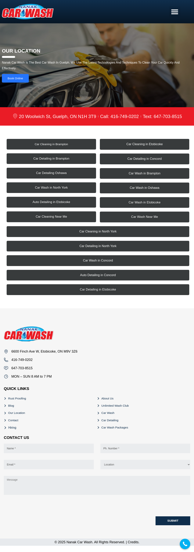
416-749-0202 (22, 363)
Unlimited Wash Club (116, 410)
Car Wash (108, 417)
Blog (11, 410)
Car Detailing (110, 425)
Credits (133, 548)
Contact (13, 425)
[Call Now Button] (185, 544)
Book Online (15, 79)
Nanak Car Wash (79, 548)
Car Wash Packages (115, 433)
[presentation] (32, 512)
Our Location (17, 417)
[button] (174, 11)
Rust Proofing (17, 402)
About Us (108, 402)
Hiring (12, 433)
